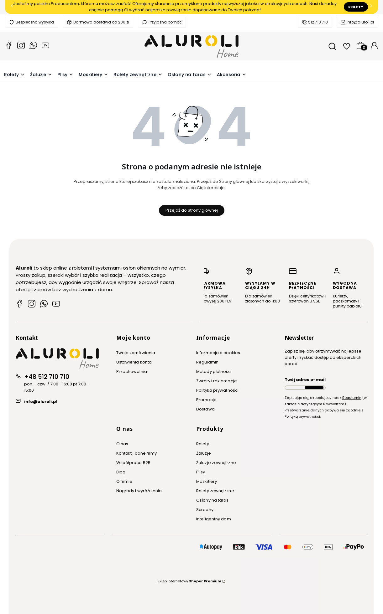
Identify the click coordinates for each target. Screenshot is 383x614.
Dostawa (205, 409)
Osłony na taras (212, 500)
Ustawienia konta (134, 362)
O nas (122, 444)
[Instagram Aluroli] (21, 46)
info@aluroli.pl (360, 22)
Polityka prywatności (217, 390)
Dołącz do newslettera (314, 387)
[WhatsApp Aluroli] (44, 304)
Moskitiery (206, 481)
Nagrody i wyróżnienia (139, 491)
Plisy (200, 472)
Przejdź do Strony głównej (191, 210)
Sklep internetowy (189, 581)
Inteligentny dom (213, 519)
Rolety (356, 6)
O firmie (124, 481)
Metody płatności (214, 371)
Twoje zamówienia (135, 353)
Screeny (204, 510)
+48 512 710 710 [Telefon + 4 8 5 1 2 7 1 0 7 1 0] (46, 377)
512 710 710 (318, 22)
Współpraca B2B (133, 463)
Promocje (206, 400)
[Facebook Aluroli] (9, 46)
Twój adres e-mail (305, 380)
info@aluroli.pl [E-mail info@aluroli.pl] (40, 402)
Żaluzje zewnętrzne (216, 463)
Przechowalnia (131, 371)
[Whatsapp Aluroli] (33, 46)
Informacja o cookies (218, 353)
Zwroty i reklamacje (216, 381)
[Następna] (371, 7)
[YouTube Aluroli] (45, 46)
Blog (120, 472)
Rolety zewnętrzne (215, 491)
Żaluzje (203, 453)
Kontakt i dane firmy (136, 453)
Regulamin (207, 362)
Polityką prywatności (302, 416)
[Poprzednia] (12, 7)
